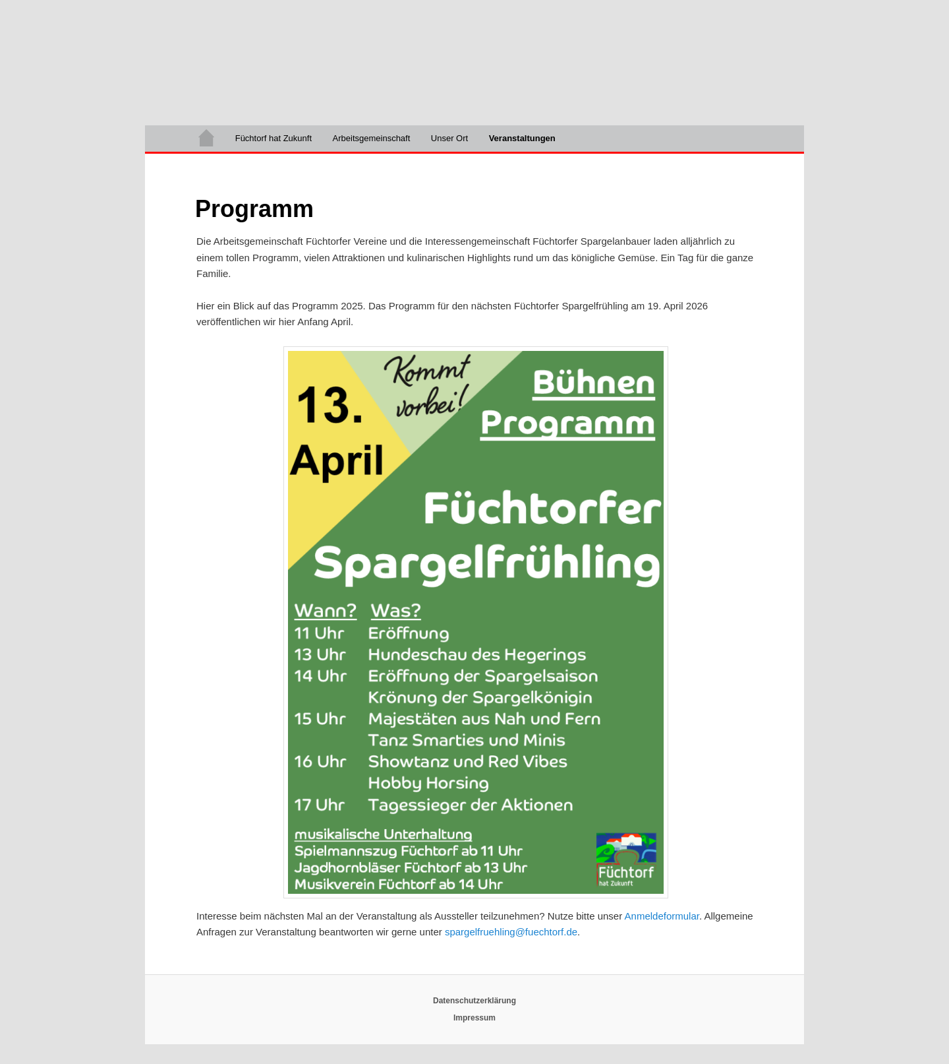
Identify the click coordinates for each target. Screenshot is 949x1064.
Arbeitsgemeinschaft (372, 138)
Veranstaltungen (522, 138)
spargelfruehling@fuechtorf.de (511, 931)
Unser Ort (449, 138)
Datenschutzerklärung (474, 1000)
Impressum (474, 1017)
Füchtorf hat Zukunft (273, 138)
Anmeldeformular (662, 916)
